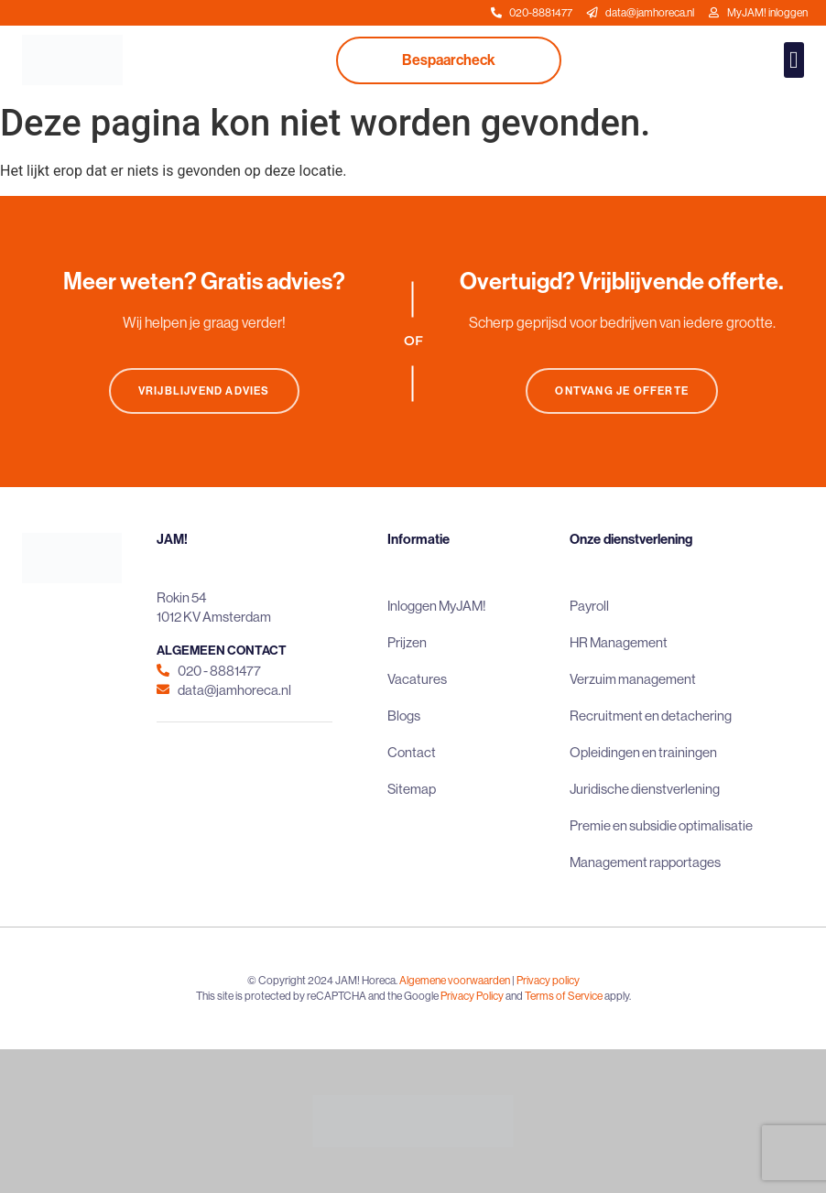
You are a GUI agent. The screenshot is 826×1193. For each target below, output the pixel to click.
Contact (411, 752)
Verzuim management (633, 679)
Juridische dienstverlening (645, 789)
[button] (794, 60)
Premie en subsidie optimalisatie (661, 825)
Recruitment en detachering (651, 715)
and (514, 996)
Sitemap (411, 789)
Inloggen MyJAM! (436, 605)
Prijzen (407, 642)
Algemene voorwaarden (454, 980)
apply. (617, 996)
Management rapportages (645, 862)
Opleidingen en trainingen (643, 752)
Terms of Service (564, 996)
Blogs (403, 715)
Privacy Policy (472, 996)
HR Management (619, 642)
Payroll (589, 605)
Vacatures (417, 679)
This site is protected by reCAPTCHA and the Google (318, 996)
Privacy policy (548, 980)
